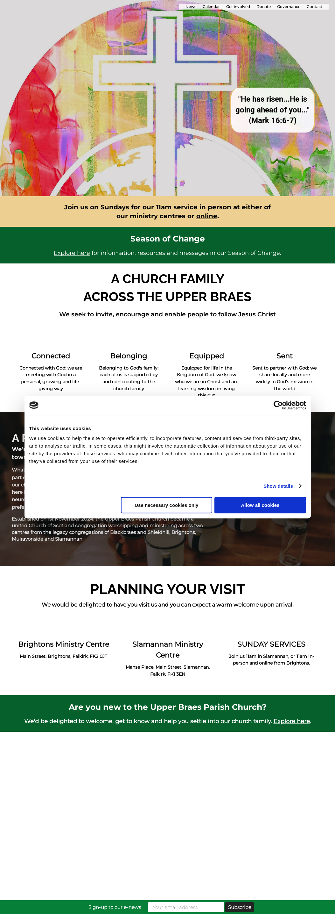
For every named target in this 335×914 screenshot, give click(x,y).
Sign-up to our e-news (114, 907)
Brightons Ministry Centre (63, 644)
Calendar (211, 6)
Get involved (238, 6)
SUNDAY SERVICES (271, 644)
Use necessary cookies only (166, 505)
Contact (314, 6)
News (190, 6)
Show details (278, 486)
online (206, 216)
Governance (288, 6)
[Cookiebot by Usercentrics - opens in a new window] (278, 405)
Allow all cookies (260, 505)
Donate (263, 6)
